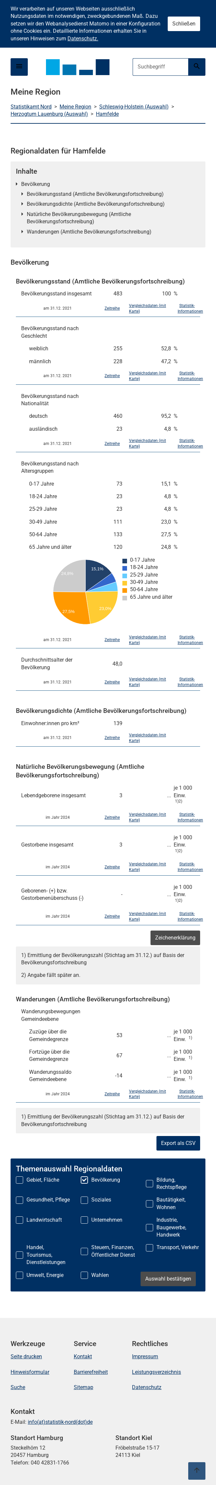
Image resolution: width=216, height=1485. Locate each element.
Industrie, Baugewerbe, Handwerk (171, 1227)
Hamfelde (107, 114)
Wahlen (100, 1275)
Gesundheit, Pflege (48, 1200)
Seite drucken (26, 1356)
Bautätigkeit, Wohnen (171, 1203)
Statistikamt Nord (31, 107)
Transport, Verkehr (177, 1247)
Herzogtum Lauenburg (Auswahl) (49, 114)
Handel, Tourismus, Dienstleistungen (45, 1254)
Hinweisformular (30, 1372)
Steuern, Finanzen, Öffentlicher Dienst (113, 1251)
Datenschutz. (82, 38)
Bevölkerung (35, 184)
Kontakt (83, 1356)
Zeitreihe (112, 308)
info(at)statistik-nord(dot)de (60, 1422)
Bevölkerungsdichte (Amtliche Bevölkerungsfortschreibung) (96, 204)
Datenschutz (146, 1387)
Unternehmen (106, 1220)
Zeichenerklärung (175, 938)
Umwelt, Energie (45, 1275)
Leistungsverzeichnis (156, 1372)
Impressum (145, 1356)
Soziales (101, 1200)
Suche (18, 1387)
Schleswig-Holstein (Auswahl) (134, 107)
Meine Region (75, 107)
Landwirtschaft (44, 1220)
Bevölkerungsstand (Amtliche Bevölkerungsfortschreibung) (95, 194)
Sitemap (83, 1387)
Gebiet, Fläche (42, 1180)
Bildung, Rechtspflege (171, 1183)
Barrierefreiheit (91, 1372)
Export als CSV (178, 1143)
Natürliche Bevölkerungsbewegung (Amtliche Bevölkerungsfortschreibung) (79, 218)
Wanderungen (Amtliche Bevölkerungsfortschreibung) (89, 232)
